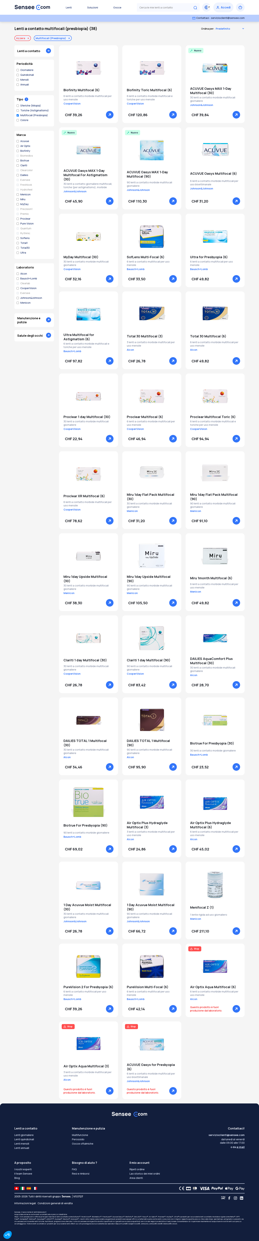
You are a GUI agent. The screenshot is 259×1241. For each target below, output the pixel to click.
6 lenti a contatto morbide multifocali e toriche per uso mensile (150, 97)
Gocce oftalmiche (82, 1143)
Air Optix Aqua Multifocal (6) (213, 987)
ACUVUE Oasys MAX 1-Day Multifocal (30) (210, 90)
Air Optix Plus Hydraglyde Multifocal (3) (147, 825)
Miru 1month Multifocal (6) (211, 578)
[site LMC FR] (35, 1188)
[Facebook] (229, 1198)
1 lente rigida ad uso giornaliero (208, 914)
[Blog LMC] (223, 1198)
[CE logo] (180, 1188)
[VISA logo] (203, 1188)
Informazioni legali (25, 1203)
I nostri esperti (23, 1169)
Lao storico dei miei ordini (145, 1173)
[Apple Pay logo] (228, 1188)
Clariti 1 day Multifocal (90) (148, 660)
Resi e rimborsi (80, 1173)
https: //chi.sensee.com (23, 1217)
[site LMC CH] (16, 1188)
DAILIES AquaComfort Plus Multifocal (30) (211, 661)
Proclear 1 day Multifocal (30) (86, 417)
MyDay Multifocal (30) (80, 257)
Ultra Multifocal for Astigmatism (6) (78, 337)
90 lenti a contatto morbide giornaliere (86, 832)
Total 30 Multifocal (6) (208, 336)
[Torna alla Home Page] (32, 7)
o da (238, 1147)
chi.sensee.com (20, 1221)
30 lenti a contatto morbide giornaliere (213, 750)
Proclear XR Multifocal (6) (84, 496)
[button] (7, 1235)
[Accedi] (223, 7)
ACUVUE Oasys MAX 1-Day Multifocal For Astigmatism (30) (85, 174)
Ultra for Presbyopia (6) (209, 257)
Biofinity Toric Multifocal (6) (149, 90)
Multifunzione (80, 1135)
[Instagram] (235, 1198)
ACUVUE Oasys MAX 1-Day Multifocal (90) (147, 174)
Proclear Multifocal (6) (145, 417)
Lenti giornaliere (24, 1135)
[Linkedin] (241, 1198)
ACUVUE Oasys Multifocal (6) (213, 173)
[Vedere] (109, 115)
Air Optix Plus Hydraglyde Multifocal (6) (210, 825)
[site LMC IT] (23, 1188)
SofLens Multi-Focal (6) (145, 257)
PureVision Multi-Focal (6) (147, 987)
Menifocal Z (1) (202, 907)
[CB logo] (187, 1188)
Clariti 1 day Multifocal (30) (85, 660)
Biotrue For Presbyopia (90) (85, 825)
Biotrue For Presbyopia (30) (212, 743)
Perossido (78, 1139)
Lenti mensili (21, 1143)
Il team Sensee (23, 1173)
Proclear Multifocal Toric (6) (213, 417)
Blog (17, 1178)
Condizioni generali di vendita (55, 1203)
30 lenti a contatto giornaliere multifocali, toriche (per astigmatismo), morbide (87, 185)
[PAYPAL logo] (216, 1188)
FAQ (74, 1169)
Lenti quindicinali (24, 1139)
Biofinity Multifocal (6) (81, 90)
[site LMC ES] (29, 1188)
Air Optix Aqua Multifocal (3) (86, 1066)
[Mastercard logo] (194, 1188)
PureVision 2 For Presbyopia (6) (88, 987)
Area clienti (136, 1178)
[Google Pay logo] (239, 1188)
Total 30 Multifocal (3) (145, 336)
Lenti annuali (21, 1148)
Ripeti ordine (137, 1169)
